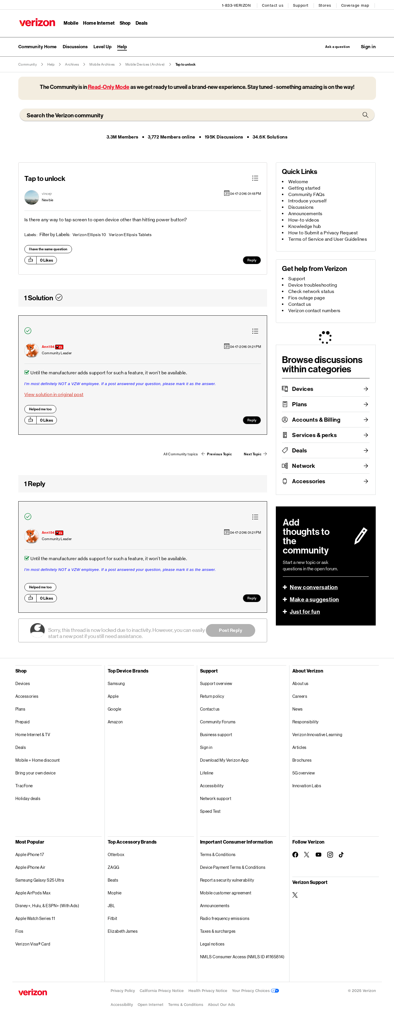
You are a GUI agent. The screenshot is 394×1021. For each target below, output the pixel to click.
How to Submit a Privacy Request (323, 232)
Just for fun (305, 610)
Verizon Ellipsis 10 (89, 234)
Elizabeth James (123, 930)
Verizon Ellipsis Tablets (130, 234)
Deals (299, 449)
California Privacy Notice (162, 990)
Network (303, 465)
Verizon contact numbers (314, 310)
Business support (216, 733)
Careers (299, 695)
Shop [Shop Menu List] (123, 22)
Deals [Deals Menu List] (140, 22)
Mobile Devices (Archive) (145, 64)
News (297, 708)
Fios (19, 930)
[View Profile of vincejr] (47, 193)
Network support (215, 797)
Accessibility (212, 785)
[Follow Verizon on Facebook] (295, 854)
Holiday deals (28, 797)
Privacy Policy (123, 990)
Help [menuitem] (122, 45)
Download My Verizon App (224, 759)
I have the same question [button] (48, 249)
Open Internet (150, 1004)
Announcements (305, 213)
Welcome (298, 181)
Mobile (70, 22)
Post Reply (230, 629)
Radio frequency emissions (225, 917)
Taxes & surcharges (218, 930)
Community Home (37, 45)
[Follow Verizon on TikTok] (342, 854)
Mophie (115, 892)
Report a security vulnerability (227, 879)
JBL (111, 905)
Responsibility (305, 721)
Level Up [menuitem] (102, 45)
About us (300, 682)
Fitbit (112, 917)
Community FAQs (306, 194)
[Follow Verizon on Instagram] (330, 854)
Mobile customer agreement (225, 892)
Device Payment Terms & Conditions (233, 866)
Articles (299, 746)
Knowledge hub (304, 226)
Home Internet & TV (33, 733)
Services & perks (314, 434)
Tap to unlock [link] (185, 64)
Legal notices (212, 943)
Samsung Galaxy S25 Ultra (39, 879)
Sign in (206, 746)
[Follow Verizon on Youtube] (318, 854)
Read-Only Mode (108, 86)
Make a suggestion (314, 598)
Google (114, 708)
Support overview (216, 682)
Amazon (115, 721)
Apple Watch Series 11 (35, 917)
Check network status (311, 291)
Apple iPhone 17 (29, 853)
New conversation (314, 586)
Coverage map (356, 4)
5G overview (303, 772)
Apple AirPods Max (33, 892)
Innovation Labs (306, 785)
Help (51, 64)
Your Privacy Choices (255, 990)
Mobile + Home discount (37, 759)
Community (27, 64)
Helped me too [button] (40, 409)
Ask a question (331, 45)
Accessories (308, 480)
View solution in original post (54, 394)
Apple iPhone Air (30, 866)
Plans (299, 403)
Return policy (212, 695)
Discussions (301, 206)
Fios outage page (306, 297)
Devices (303, 388)
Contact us (274, 4)
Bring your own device (35, 772)
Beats (113, 879)
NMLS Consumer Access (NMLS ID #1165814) (242, 956)
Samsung (116, 682)
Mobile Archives (102, 64)
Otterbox (116, 853)
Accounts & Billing (316, 419)
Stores (326, 4)
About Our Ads (221, 1004)
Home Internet (98, 22)
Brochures (302, 759)
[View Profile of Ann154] (48, 346)
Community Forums (218, 721)
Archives (72, 64)
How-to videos (303, 219)
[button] (368, 45)
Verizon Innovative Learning (317, 733)
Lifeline (206, 772)
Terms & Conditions (218, 853)
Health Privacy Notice (207, 990)
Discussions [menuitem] (75, 45)
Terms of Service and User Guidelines (327, 238)
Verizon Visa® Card (33, 943)
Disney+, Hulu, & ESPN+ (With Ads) (47, 905)
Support (302, 4)
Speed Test (210, 810)
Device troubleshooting (312, 284)
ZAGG (113, 866)
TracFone (24, 785)
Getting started (304, 187)
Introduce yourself (307, 200)
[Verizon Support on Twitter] (295, 894)
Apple (113, 695)
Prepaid (22, 721)
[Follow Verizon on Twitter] (307, 854)
